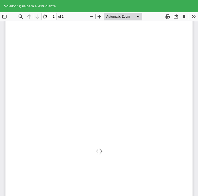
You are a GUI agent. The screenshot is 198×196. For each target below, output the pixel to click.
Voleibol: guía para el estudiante (30, 6)
